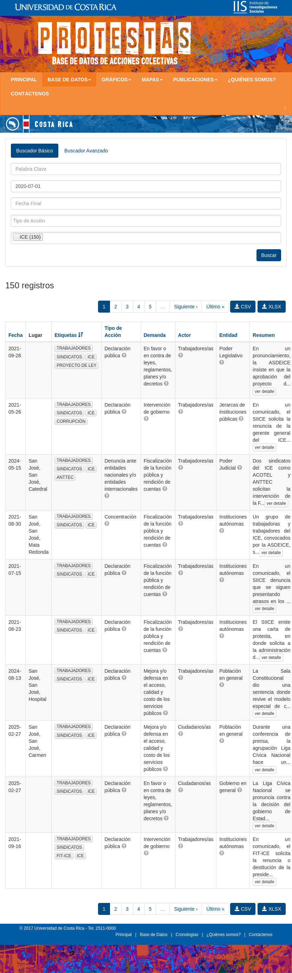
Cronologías (187, 934)
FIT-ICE (64, 855)
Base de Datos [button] (69, 79)
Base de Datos (154, 934)
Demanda (155, 335)
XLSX (271, 306)
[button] (124, 355)
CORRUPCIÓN (71, 421)
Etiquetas (68, 335)
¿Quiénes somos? (252, 79)
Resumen (264, 335)
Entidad (228, 335)
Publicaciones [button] (195, 79)
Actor (184, 335)
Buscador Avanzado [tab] (86, 150)
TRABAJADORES (74, 348)
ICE (91, 356)
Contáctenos (30, 93)
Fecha (15, 335)
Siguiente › (185, 306)
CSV (243, 306)
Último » (215, 306)
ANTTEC (65, 477)
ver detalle (264, 391)
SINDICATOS (69, 356)
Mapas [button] (152, 79)
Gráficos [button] (116, 79)
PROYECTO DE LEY (76, 365)
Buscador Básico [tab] (34, 150)
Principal (24, 79)
